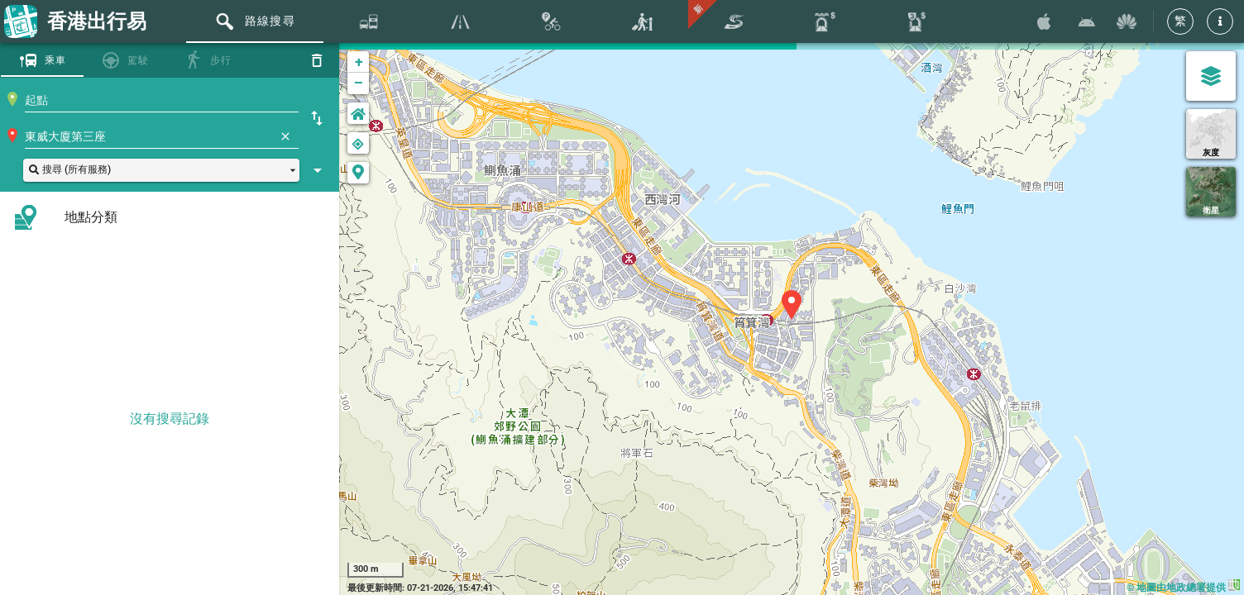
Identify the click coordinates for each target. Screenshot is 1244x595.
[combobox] (162, 100)
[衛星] (1211, 192)
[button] (1220, 21)
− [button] (358, 83)
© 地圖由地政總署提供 (1183, 587)
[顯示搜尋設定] (318, 170)
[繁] (1180, 21)
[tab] (254, 21)
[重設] (316, 60)
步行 (221, 60)
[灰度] (1211, 134)
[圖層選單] (1211, 76)
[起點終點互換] (317, 118)
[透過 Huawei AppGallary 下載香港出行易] (1126, 21)
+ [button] (359, 61)
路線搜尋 (270, 20)
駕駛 (138, 60)
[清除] (285, 136)
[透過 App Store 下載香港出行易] (1044, 21)
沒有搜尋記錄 (169, 418)
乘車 (56, 60)
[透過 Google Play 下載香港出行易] (1087, 21)
